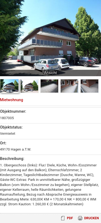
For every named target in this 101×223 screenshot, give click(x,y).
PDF (70, 218)
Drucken (91, 218)
